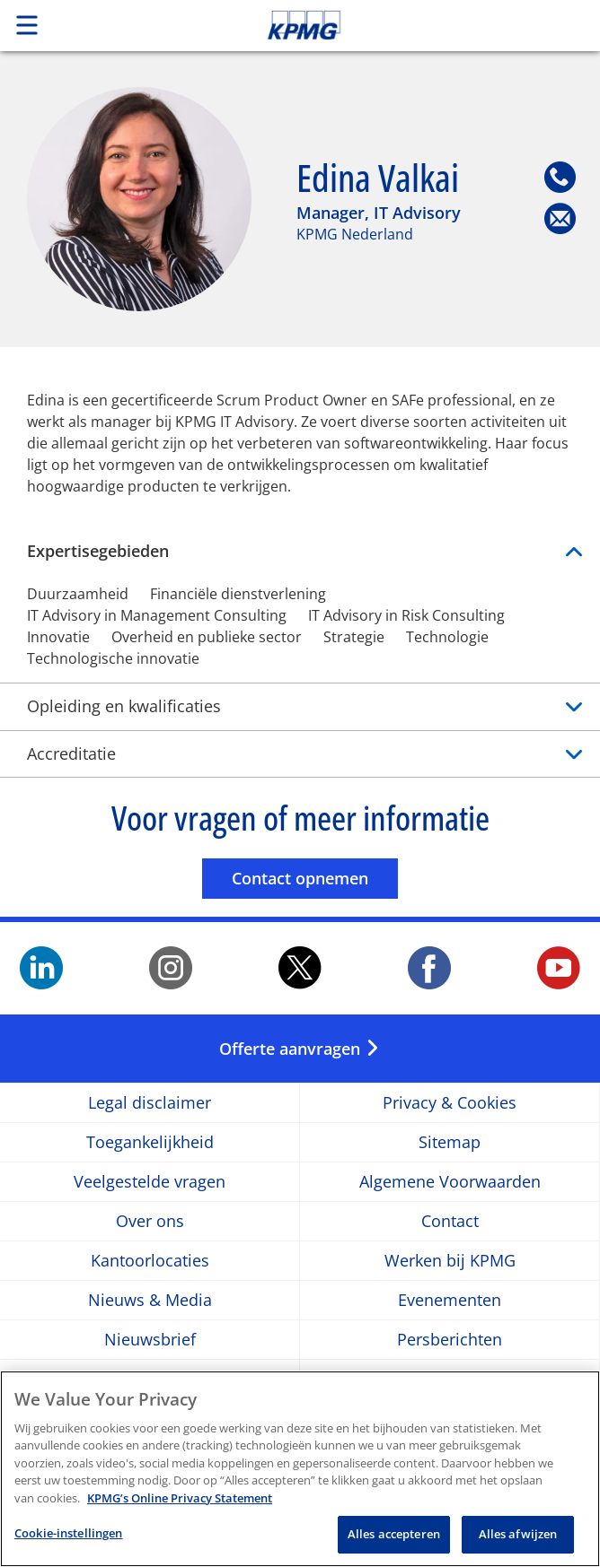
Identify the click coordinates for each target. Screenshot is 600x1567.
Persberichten (449, 1339)
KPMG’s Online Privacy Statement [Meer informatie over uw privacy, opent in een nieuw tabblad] (179, 1505)
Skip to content (422, 25)
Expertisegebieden (300, 551)
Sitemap (450, 1142)
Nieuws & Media (150, 1300)
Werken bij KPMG (450, 1260)
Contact (450, 1221)
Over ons (150, 1221)
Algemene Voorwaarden (450, 1181)
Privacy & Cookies (449, 1103)
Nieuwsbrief (150, 1339)
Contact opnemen (315, 877)
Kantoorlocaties (150, 1260)
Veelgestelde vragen (149, 1181)
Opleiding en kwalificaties (300, 706)
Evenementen (449, 1300)
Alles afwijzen (518, 1542)
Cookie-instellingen (68, 1541)
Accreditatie (300, 754)
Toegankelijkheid (150, 1142)
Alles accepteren (394, 1542)
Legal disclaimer (149, 1103)
